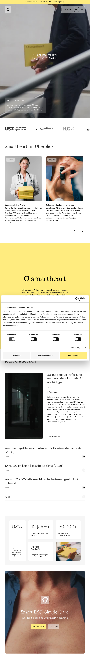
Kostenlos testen (38, 626)
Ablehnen (17, 355)
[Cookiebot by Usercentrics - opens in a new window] (77, 299)
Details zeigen (76, 348)
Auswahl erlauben (45, 355)
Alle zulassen (73, 355)
